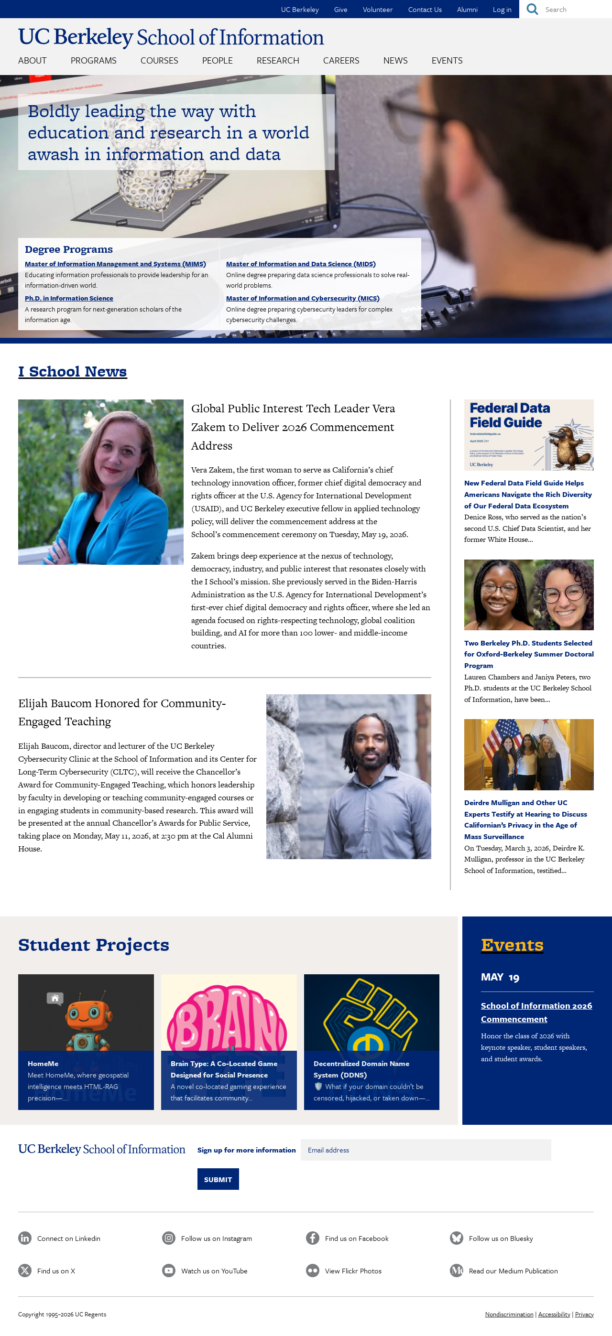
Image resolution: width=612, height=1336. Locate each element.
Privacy (584, 1314)
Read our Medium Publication (513, 1270)
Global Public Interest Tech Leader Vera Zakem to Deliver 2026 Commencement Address (293, 426)
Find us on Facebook (357, 1238)
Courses (159, 60)
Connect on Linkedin (68, 1238)
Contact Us (425, 9)
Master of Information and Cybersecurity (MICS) (303, 298)
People (217, 60)
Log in (502, 9)
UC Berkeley (300, 9)
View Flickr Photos (353, 1270)
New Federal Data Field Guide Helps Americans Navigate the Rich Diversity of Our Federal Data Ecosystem (528, 493)
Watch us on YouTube (214, 1270)
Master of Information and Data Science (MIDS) (301, 264)
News (395, 60)
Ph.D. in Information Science (69, 298)
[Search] (565, 9)
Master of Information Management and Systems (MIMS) (115, 264)
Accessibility (554, 1314)
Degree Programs (69, 249)
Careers (341, 60)
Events (447, 60)
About (32, 60)
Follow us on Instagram (216, 1238)
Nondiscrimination (509, 1314)
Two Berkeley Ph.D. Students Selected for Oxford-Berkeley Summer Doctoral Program (529, 653)
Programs (94, 60)
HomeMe (43, 1063)
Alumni (467, 9)
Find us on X (56, 1270)
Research (278, 60)
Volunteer (378, 9)
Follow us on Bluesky (501, 1238)
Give (341, 9)
